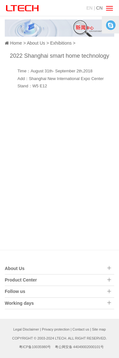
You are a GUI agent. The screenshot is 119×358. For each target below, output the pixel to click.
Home (16, 43)
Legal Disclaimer (26, 329)
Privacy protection (55, 329)
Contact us (80, 329)
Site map (99, 329)
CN (99, 8)
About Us (36, 43)
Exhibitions (61, 43)
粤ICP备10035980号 (35, 347)
